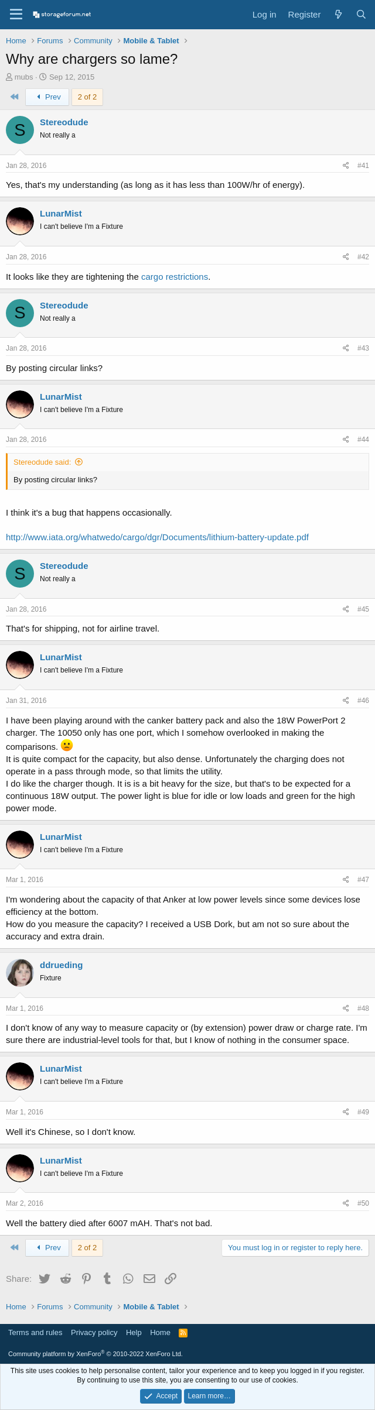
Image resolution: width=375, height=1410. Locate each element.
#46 (363, 701)
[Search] (361, 14)
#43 (363, 348)
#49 (363, 1112)
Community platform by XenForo (95, 1353)
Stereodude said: (42, 462)
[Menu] (16, 14)
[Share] (346, 166)
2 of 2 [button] (87, 96)
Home (160, 1332)
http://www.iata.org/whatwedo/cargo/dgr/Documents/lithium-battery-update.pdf (157, 537)
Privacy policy (94, 1332)
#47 (363, 880)
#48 (363, 1008)
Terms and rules (35, 1332)
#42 (363, 257)
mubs (24, 77)
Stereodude (64, 122)
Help (134, 1332)
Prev (47, 96)
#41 (363, 166)
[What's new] (337, 14)
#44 (363, 439)
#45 (363, 609)
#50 (363, 1203)
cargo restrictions (174, 277)
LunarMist (61, 213)
